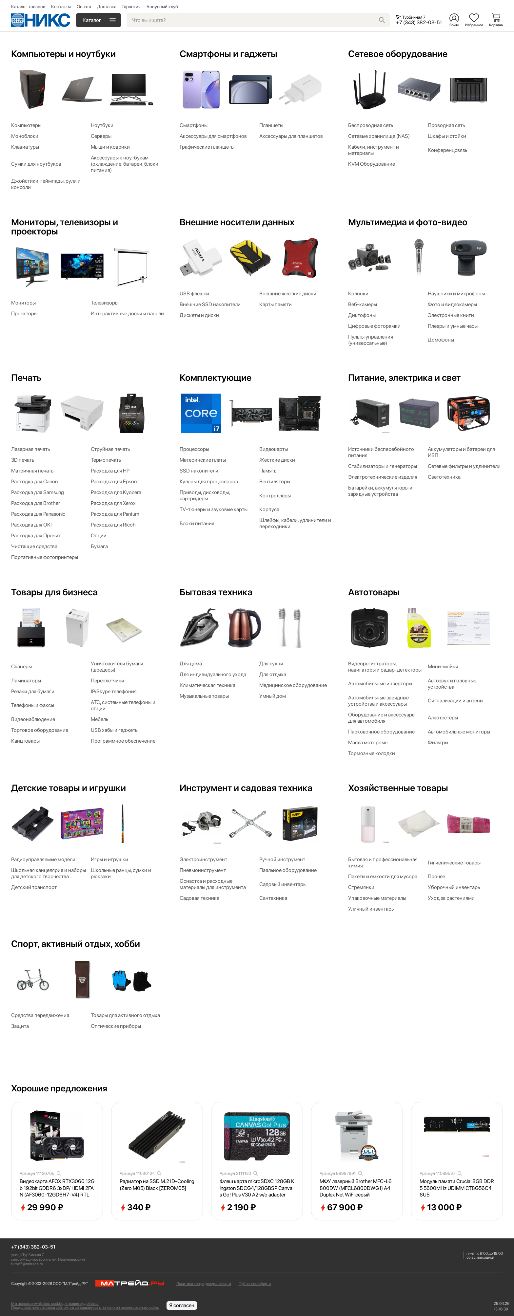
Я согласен (181, 1305)
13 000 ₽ (441, 1207)
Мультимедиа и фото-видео (407, 222)
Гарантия (131, 6)
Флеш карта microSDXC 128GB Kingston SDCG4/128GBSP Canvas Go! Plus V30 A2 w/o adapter (257, 1188)
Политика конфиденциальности (203, 1284)
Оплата (84, 6)
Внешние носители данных (237, 222)
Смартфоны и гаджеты (228, 53)
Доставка (106, 6)
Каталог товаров (28, 6)
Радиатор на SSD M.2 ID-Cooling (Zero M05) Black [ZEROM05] (157, 1184)
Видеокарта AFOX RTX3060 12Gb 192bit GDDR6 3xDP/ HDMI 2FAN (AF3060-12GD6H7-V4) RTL (57, 1188)
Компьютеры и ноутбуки (63, 53)
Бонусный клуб (162, 6)
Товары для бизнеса (54, 592)
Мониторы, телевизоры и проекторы (64, 226)
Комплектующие (215, 377)
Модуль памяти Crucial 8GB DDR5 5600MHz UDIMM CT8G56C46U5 (457, 1188)
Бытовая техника (216, 592)
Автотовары (374, 592)
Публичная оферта (255, 1284)
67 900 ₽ (341, 1207)
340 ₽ (135, 1207)
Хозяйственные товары (398, 787)
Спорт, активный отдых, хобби (75, 943)
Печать (26, 377)
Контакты (61, 6)
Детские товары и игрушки (68, 787)
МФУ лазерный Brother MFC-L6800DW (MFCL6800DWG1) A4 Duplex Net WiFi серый (356, 1188)
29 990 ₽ (41, 1207)
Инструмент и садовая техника (246, 787)
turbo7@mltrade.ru (27, 1264)
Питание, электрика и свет (404, 377)
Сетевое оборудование (397, 53)
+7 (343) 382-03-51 (33, 1247)
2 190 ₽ (238, 1207)
